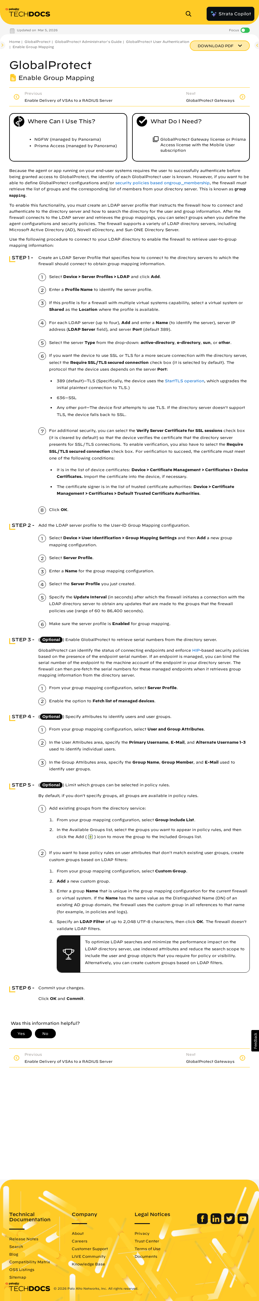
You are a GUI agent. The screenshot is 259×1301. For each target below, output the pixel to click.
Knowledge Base (88, 1264)
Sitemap (17, 1277)
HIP (196, 650)
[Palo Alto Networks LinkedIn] (217, 1222)
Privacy (142, 1233)
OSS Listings (21, 1269)
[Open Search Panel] (190, 14)
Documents (146, 1256)
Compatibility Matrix (29, 1262)
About (78, 1233)
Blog (13, 1254)
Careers (79, 1241)
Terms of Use (148, 1248)
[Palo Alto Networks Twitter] (230, 1222)
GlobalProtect (38, 42)
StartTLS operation (184, 381)
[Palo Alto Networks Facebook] (203, 1222)
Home (14, 42)
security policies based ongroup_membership (162, 183)
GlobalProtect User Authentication (157, 42)
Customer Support (90, 1248)
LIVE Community (89, 1256)
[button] (255, 1040)
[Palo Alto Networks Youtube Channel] (243, 1222)
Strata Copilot (230, 13)
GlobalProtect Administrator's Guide (88, 42)
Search (16, 1246)
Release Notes (23, 1239)
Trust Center (147, 1241)
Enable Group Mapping (33, 47)
